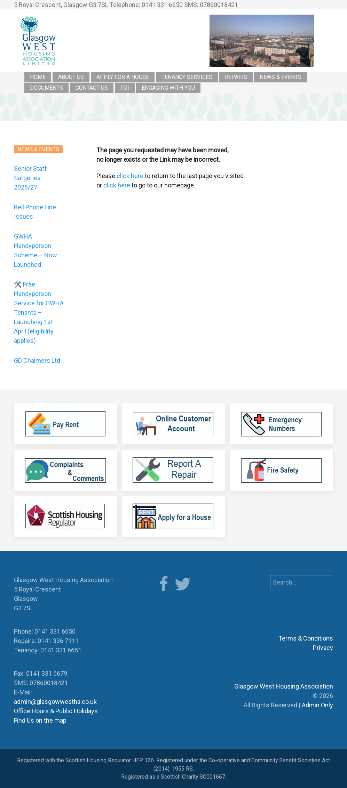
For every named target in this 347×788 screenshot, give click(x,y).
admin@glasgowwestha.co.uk (55, 701)
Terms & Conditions (305, 638)
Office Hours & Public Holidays (56, 711)
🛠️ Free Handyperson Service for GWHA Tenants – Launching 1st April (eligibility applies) (39, 312)
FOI (124, 88)
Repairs (236, 77)
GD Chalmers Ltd (37, 360)
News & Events (280, 77)
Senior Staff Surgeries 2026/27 (30, 178)
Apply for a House (122, 77)
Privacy (323, 647)
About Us (71, 77)
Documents (46, 88)
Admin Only (317, 705)
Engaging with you (168, 88)
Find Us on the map (40, 720)
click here (130, 175)
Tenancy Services (186, 77)
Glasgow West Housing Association (283, 686)
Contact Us (92, 88)
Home (38, 77)
